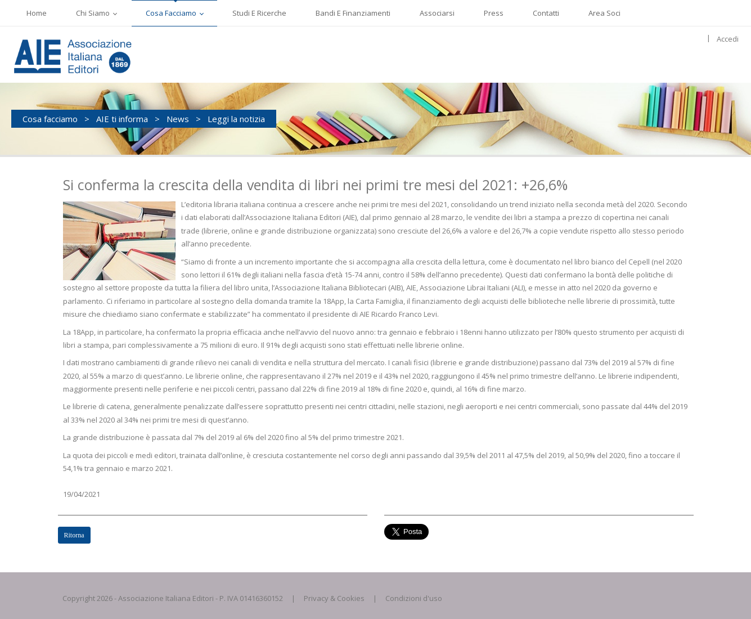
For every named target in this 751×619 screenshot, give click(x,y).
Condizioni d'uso (413, 598)
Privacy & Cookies (334, 598)
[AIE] (95, 55)
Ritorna (74, 535)
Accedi (728, 39)
